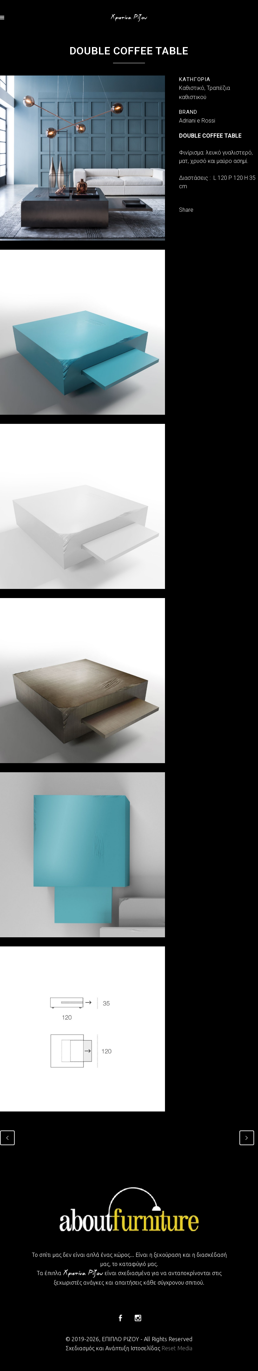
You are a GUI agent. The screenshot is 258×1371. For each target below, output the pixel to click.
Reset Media (176, 1348)
